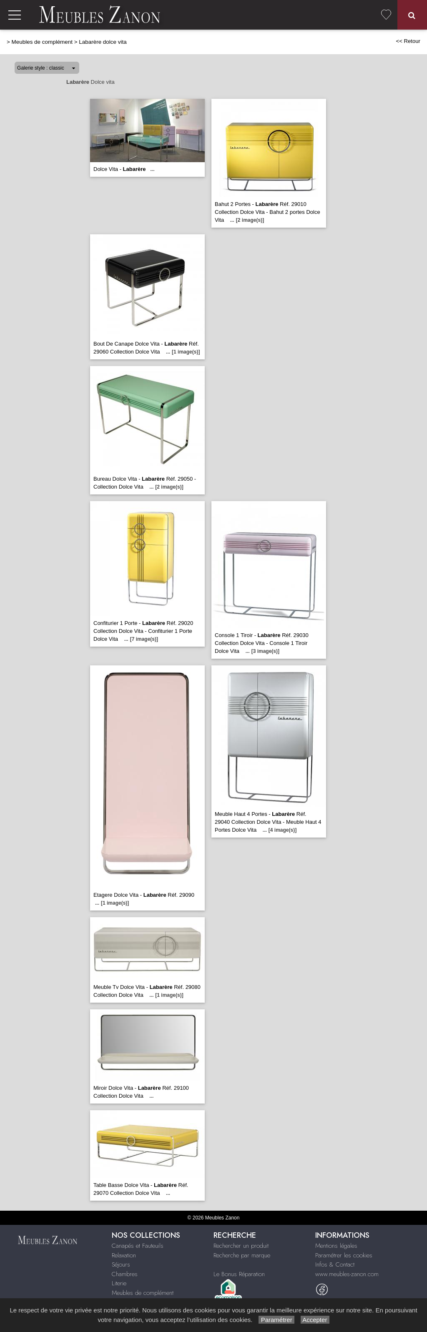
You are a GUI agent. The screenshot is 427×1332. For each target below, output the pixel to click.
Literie (119, 1283)
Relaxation (124, 1255)
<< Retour (408, 41)
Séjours (121, 1264)
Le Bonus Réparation (239, 1274)
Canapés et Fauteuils (137, 1245)
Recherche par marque (242, 1255)
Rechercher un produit (241, 1245)
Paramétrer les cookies (343, 1255)
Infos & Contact (334, 1264)
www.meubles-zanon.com (347, 1274)
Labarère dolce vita (102, 42)
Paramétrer (276, 1319)
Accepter (315, 1319)
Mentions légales (336, 1245)
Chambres (125, 1274)
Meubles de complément (42, 42)
